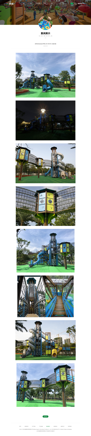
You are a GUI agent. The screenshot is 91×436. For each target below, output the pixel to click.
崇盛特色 (55, 426)
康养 (52, 3)
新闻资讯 (26, 426)
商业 (45, 3)
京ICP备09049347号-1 (55, 429)
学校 (31, 3)
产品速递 (41, 426)
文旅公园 (38, 3)
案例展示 (48, 426)
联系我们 (70, 426)
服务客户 (62, 426)
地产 (24, 3)
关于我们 (34, 426)
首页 (20, 426)
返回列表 (45, 416)
